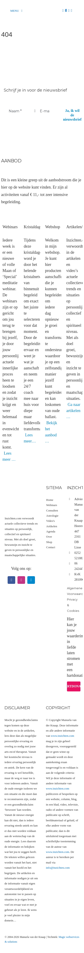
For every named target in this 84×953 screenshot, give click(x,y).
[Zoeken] (66, 10)
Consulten (52, 510)
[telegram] (31, 580)
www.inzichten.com (62, 735)
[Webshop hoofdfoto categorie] (52, 213)
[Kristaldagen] (31, 213)
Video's (50, 521)
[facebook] (11, 580)
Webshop (52, 227)
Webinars (10, 227)
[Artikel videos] (74, 213)
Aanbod (11, 160)
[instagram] (21, 580)
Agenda (50, 531)
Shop (49, 542)
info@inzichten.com (58, 867)
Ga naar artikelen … (73, 410)
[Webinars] (10, 213)
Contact (50, 547)
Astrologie (52, 515)
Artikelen (51, 526)
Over (49, 536)
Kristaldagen (34, 227)
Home (49, 500)
